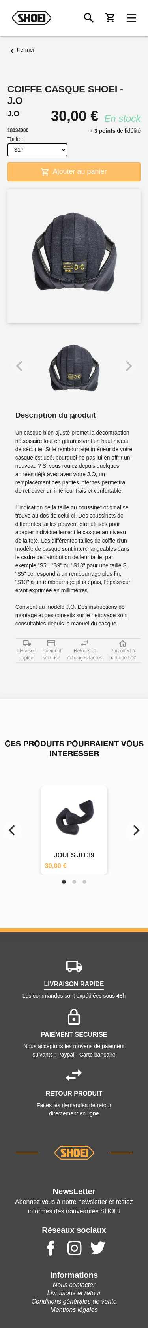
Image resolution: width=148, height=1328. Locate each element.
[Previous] (12, 830)
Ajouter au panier (74, 172)
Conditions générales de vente (73, 1301)
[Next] (135, 830)
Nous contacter (74, 1284)
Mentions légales (73, 1309)
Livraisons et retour (74, 1293)
